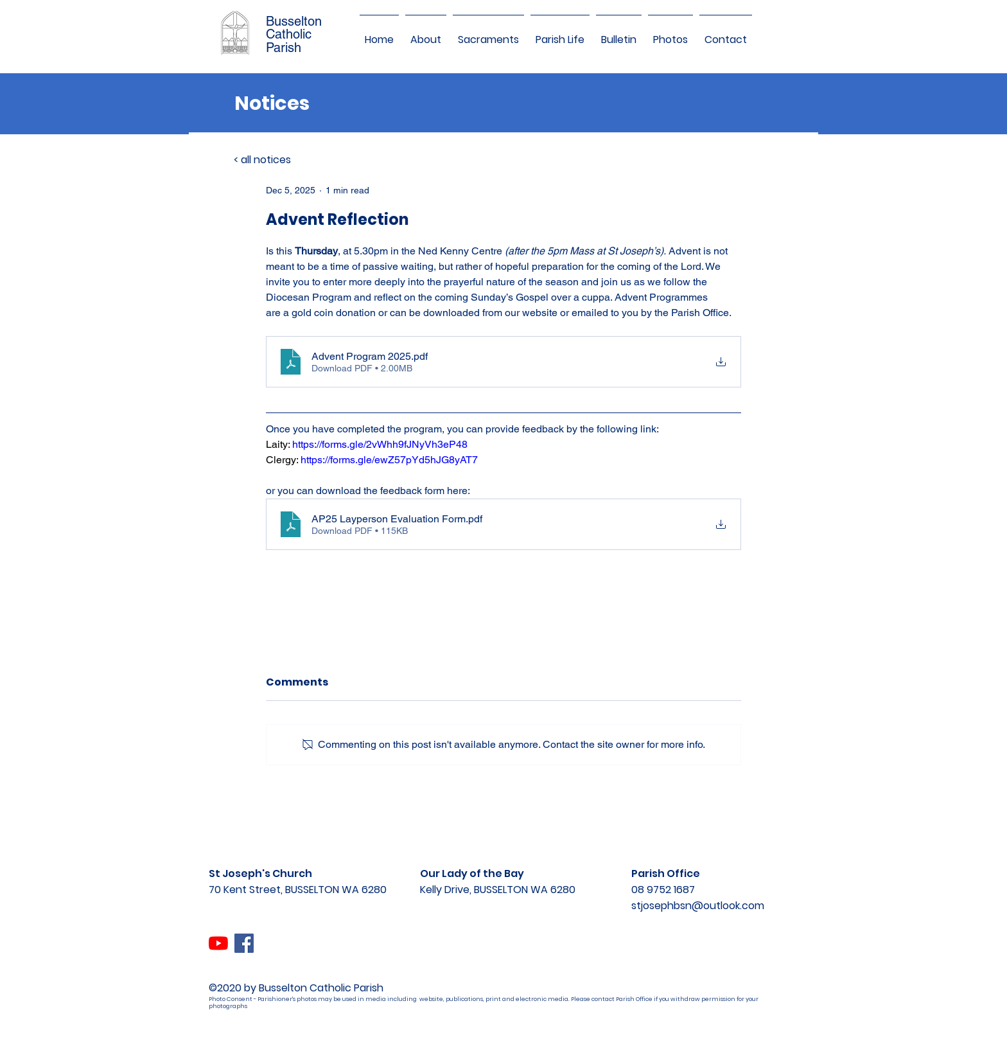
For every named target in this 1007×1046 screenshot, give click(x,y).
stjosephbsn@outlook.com (697, 905)
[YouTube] (218, 943)
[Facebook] (244, 943)
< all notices (262, 159)
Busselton (294, 21)
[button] (426, 34)
